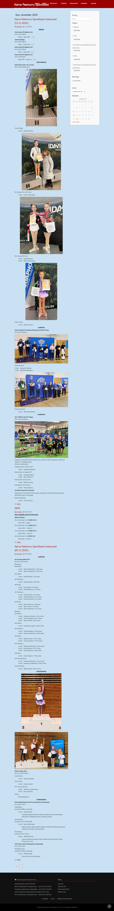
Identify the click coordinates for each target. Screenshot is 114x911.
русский (93, 3)
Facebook (45, 899)
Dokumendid (74, 3)
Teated (45, 3)
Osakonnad (53, 3)
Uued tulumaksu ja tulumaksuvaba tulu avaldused (28, 892)
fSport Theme (61, 907)
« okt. (73, 122)
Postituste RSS (62, 886)
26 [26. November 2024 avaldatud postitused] (76, 119)
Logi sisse (60, 884)
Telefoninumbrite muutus (22, 884)
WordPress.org (62, 892)
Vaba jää (76, 27)
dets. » (78, 122)
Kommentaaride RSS (63, 889)
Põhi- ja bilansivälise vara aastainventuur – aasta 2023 (30, 886)
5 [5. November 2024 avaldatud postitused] (76, 108)
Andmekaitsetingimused (64, 899)
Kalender (64, 3)
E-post (53, 899)
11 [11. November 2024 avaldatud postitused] (73, 111)
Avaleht (37, 3)
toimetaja (19, 26)
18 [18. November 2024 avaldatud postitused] (73, 115)
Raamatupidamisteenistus (27, 880)
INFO (17, 508)
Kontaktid (84, 3)
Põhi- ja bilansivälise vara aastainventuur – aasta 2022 (30, 894)
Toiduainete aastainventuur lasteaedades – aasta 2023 (30, 889)
